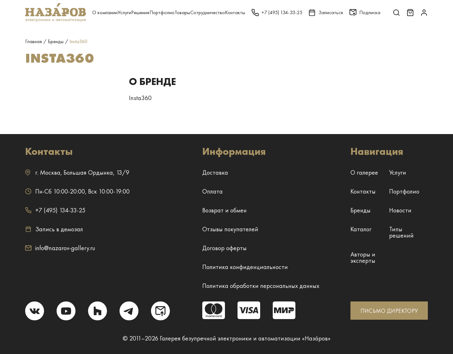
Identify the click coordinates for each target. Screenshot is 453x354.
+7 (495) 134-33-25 (55, 210)
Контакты (235, 12)
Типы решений (401, 232)
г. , (77, 172)
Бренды (360, 210)
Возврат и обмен (224, 210)
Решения (140, 12)
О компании (105, 12)
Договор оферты (224, 248)
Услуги (124, 12)
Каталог (361, 229)
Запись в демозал (54, 229)
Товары (182, 12)
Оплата (212, 191)
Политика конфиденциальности (245, 267)
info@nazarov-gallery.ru (60, 248)
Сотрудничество (207, 12)
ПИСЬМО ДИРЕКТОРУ (389, 310)
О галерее (364, 172)
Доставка (215, 172)
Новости (400, 210)
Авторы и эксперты (362, 257)
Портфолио (162, 12)
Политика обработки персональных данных (260, 286)
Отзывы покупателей (230, 229)
